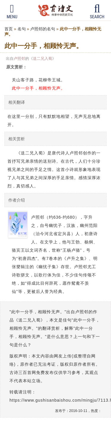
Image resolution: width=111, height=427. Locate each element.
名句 (21, 29)
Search (97, 11)
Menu (12, 11)
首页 (8, 29)
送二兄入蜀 (42, 58)
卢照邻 (19, 58)
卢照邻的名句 (42, 29)
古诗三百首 (55, 10)
